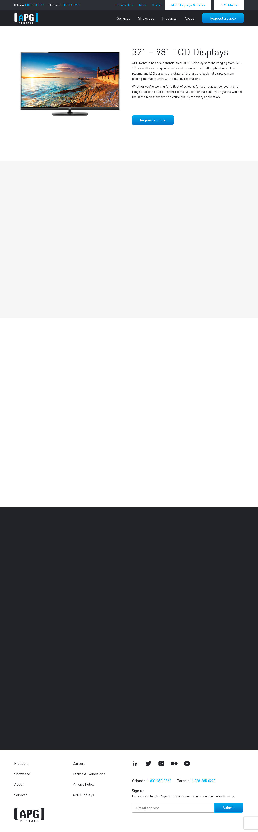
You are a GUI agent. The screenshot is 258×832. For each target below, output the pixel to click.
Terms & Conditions (89, 773)
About (189, 18)
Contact (157, 5)
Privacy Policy (83, 784)
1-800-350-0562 (34, 5)
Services (123, 18)
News (142, 5)
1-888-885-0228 (69, 5)
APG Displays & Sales (188, 5)
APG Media (229, 5)
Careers (79, 763)
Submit (229, 807)
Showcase (146, 18)
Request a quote (223, 18)
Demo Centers (124, 5)
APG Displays (83, 794)
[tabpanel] (70, 84)
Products (169, 18)
